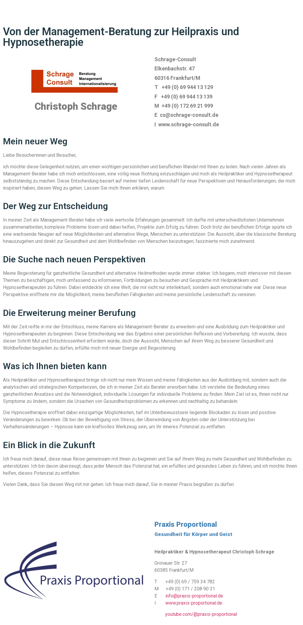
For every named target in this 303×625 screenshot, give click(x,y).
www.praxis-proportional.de (193, 603)
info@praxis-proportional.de (194, 596)
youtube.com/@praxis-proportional (201, 614)
